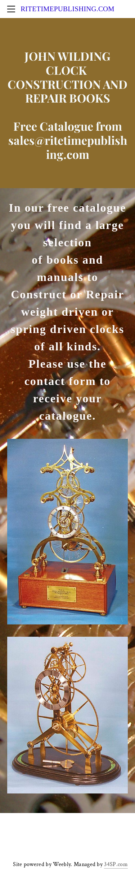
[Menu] (12, 9)
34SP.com (116, 864)
